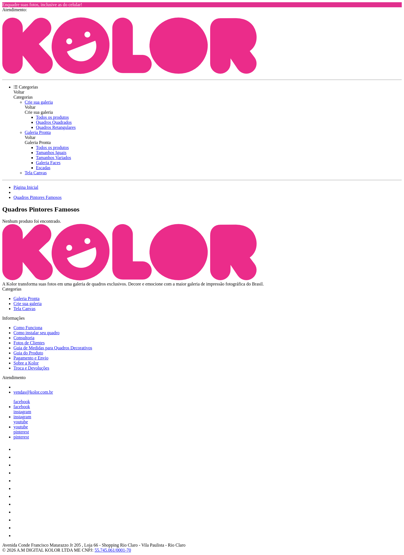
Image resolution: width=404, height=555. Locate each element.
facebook (21, 401)
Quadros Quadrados (54, 122)
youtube (20, 421)
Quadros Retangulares (56, 127)
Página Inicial (25, 187)
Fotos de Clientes (29, 342)
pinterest (21, 431)
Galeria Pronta (38, 132)
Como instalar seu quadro (36, 332)
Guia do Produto (28, 352)
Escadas (43, 167)
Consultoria (24, 337)
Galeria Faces (48, 162)
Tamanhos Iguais (51, 152)
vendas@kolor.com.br (33, 392)
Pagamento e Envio (30, 358)
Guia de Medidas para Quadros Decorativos (52, 347)
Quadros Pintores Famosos (37, 197)
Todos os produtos (52, 117)
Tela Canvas (36, 172)
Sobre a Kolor (26, 363)
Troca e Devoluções (31, 368)
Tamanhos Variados (53, 157)
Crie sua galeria (39, 102)
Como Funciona (27, 327)
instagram (22, 411)
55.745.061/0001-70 (113, 550)
